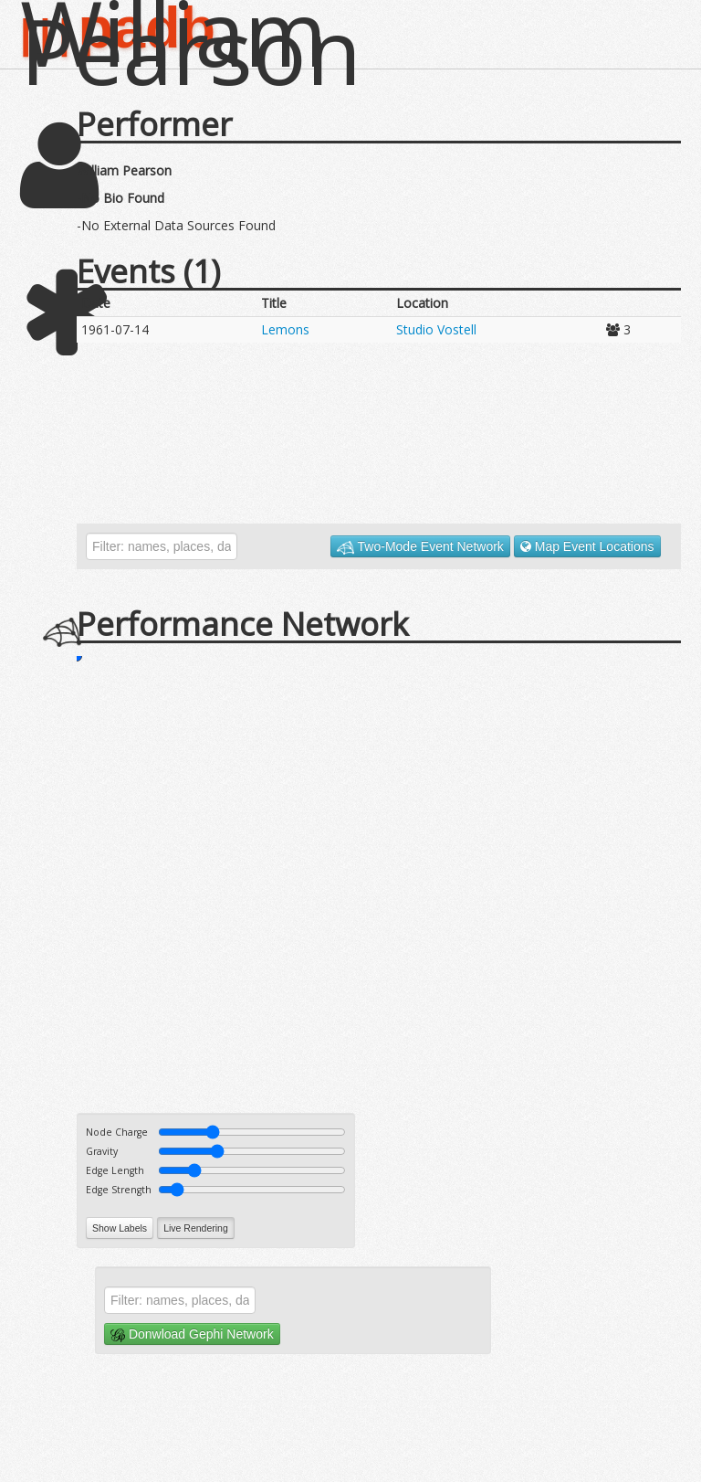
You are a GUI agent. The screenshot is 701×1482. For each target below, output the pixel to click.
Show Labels (119, 1228)
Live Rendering (195, 1228)
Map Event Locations (587, 546)
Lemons (285, 329)
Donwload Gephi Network (192, 1334)
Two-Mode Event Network (420, 547)
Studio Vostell (436, 329)
